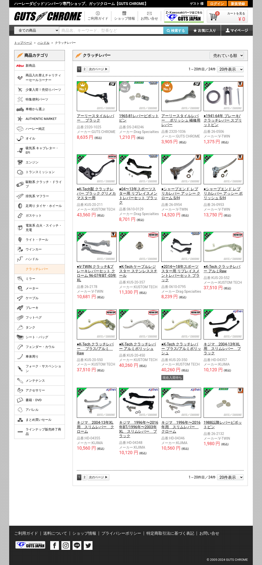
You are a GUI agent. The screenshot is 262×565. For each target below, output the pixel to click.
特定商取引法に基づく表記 (170, 533)
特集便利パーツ (32, 99)
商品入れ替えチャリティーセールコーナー (38, 77)
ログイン (217, 4)
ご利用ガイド (97, 18)
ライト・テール (32, 239)
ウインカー (29, 249)
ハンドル (27, 259)
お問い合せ (149, 18)
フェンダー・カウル (35, 346)
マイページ (234, 30)
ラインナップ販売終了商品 (38, 431)
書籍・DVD (29, 400)
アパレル (27, 409)
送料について (55, 533)
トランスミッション (35, 172)
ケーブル (27, 298)
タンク (25, 327)
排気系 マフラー (32, 196)
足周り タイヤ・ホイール (39, 205)
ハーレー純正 (30, 128)
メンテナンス (30, 380)
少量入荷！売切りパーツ (38, 89)
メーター (27, 288)
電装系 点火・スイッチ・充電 (39, 228)
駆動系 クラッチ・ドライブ (39, 184)
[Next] (98, 69)
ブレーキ (27, 307)
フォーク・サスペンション (38, 368)
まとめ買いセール (33, 419)
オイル (25, 138)
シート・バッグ (32, 337)
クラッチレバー (37, 269)
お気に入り (206, 30)
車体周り (27, 356)
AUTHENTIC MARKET (36, 118)
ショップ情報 (124, 18)
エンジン (27, 162)
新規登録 (238, 4)
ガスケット (29, 215)
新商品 (25, 65)
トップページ (23, 43)
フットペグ (29, 317)
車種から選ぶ (30, 109)
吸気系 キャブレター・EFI (37, 150)
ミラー (25, 278)
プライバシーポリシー (121, 533)
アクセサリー (30, 390)
